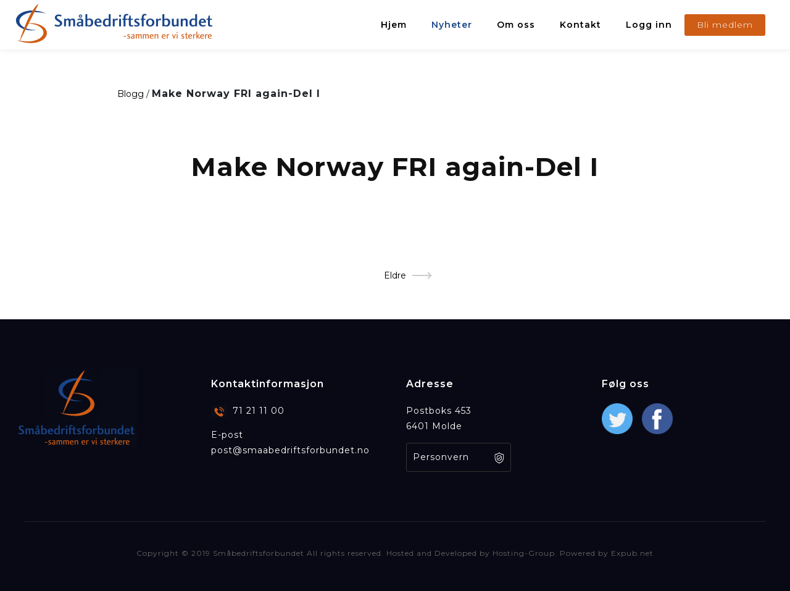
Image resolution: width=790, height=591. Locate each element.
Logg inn (649, 24)
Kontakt (580, 24)
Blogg (130, 93)
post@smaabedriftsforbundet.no (290, 450)
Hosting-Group (524, 553)
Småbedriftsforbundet (258, 553)
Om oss (516, 24)
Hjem (394, 24)
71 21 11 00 (259, 410)
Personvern (441, 457)
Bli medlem (725, 24)
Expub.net (632, 553)
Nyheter (451, 24)
